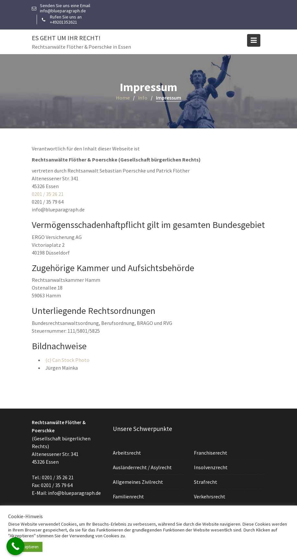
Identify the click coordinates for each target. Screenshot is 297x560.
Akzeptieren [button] (28, 547)
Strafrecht (206, 481)
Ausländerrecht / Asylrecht (142, 467)
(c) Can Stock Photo (67, 360)
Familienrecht (128, 496)
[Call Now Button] (15, 546)
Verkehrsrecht (210, 496)
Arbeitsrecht (127, 453)
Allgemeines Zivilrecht (138, 482)
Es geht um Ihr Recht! (66, 38)
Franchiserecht (211, 452)
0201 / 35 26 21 (48, 194)
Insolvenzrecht (211, 467)
